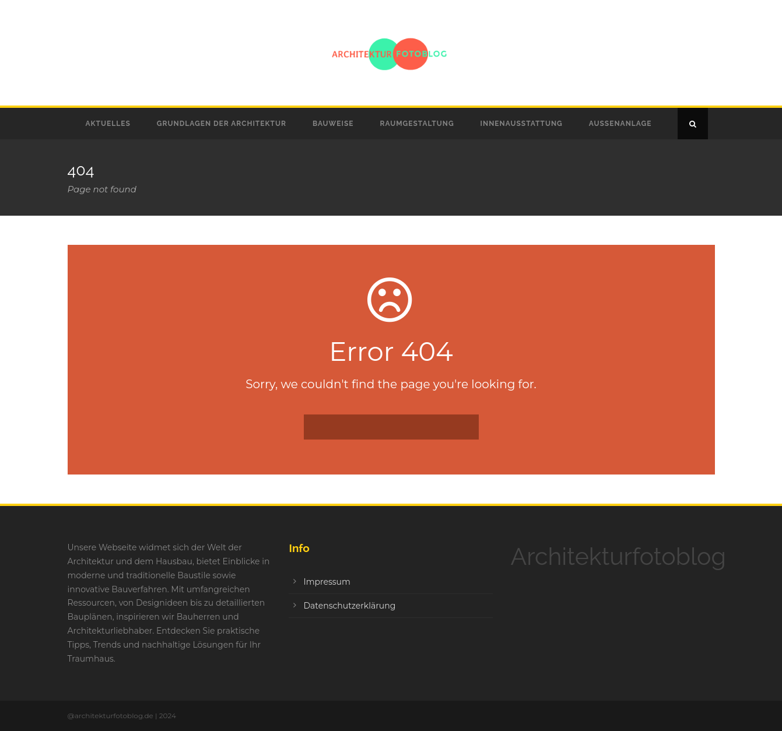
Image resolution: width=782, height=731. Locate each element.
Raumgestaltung (417, 124)
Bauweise (333, 124)
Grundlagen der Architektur (221, 124)
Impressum (326, 582)
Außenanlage (620, 124)
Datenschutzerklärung (349, 605)
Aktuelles (108, 124)
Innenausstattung (522, 124)
